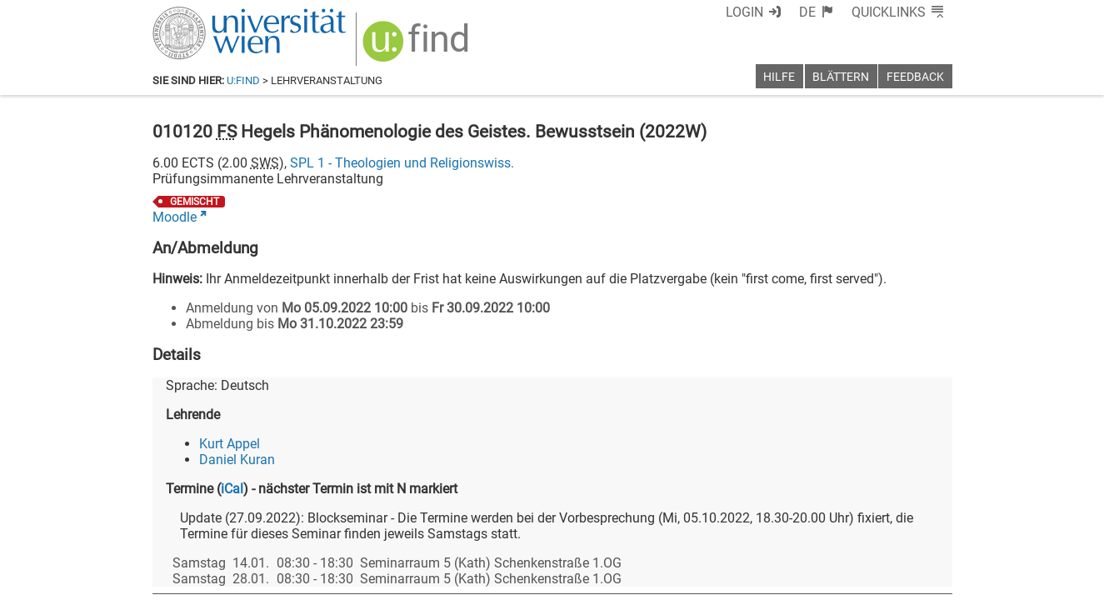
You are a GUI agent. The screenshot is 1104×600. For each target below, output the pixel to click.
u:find (243, 80)
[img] (418, 47)
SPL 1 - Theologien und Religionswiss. (402, 163)
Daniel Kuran (237, 460)
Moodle (174, 217)
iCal (232, 489)
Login (744, 12)
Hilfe (779, 77)
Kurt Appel (229, 444)
